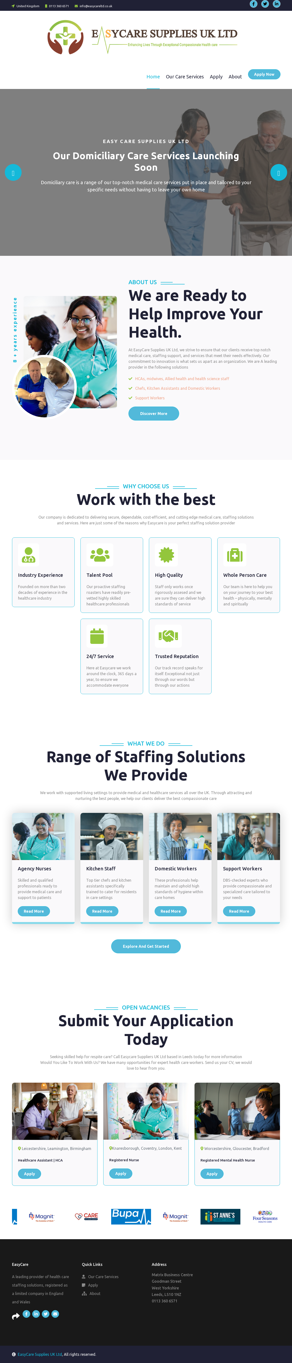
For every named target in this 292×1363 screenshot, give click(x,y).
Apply (216, 76)
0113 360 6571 (57, 6)
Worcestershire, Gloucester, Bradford (235, 1148)
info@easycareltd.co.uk (93, 6)
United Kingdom (25, 6)
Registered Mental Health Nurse (228, 1160)
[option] (34, 1217)
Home (153, 76)
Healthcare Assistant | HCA (40, 1160)
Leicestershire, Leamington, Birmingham (54, 1148)
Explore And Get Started (146, 946)
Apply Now (264, 74)
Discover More (153, 413)
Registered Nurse (124, 1160)
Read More (34, 911)
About (235, 76)
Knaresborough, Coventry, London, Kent (145, 1148)
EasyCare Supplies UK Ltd (37, 1354)
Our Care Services (185, 76)
